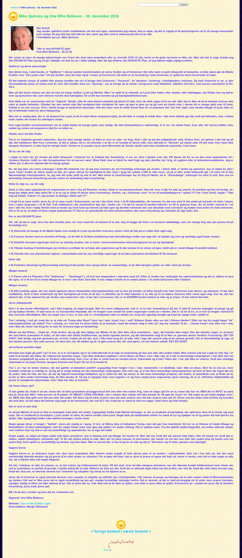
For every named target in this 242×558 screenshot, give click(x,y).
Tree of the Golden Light (35, 503)
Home (14, 7)
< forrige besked (105, 531)
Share (106, 550)
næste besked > (137, 531)
